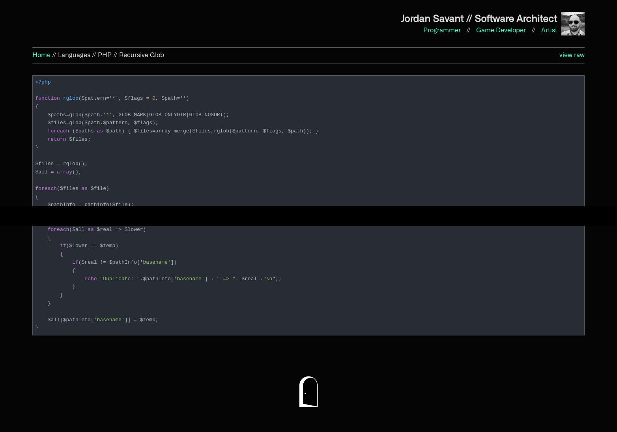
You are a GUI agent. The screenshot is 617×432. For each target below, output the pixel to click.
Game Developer (501, 30)
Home (41, 55)
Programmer (442, 30)
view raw (572, 55)
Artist (549, 30)
